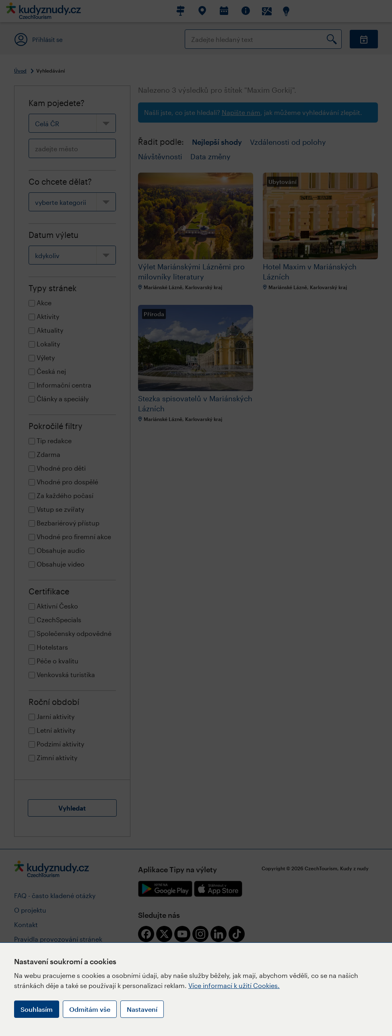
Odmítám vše (89, 1009)
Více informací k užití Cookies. (234, 985)
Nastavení (142, 1009)
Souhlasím (37, 1009)
